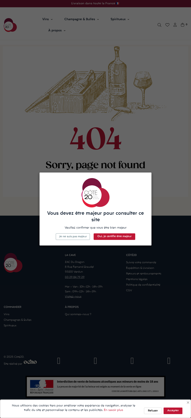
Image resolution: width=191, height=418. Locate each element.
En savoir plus (113, 410)
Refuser (153, 410)
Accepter (173, 410)
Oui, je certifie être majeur (114, 236)
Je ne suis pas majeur (73, 236)
